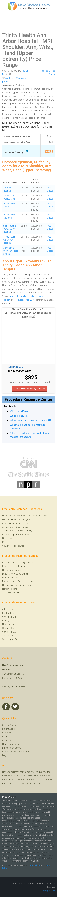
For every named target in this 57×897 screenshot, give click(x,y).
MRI (4, 542)
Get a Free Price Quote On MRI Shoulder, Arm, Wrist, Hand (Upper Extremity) (28, 313)
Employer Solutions (11, 748)
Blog (4, 736)
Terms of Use (24, 751)
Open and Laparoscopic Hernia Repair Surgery (24, 515)
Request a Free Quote (25, 300)
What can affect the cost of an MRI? (30, 420)
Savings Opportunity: (20, 370)
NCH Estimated (16, 367)
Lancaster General (11, 577)
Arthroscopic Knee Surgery (15, 527)
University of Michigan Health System (11, 251)
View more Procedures (13, 546)
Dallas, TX (7, 620)
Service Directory (10, 725)
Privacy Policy (9, 751)
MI (3, 74)
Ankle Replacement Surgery (15, 523)
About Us (6, 740)
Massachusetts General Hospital (18, 581)
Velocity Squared (49, 891)
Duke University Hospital (13, 566)
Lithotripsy (7, 538)
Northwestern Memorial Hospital (17, 585)
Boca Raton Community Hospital (18, 562)
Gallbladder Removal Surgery (16, 519)
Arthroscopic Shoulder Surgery (17, 531)
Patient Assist (8, 729)
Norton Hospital (10, 589)
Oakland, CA (8, 628)
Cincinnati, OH (9, 617)
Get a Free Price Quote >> (29, 388)
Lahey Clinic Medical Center (15, 574)
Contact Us (14, 744)
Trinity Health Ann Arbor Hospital (24, 38)
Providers (7, 732)
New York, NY (8, 624)
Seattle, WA (7, 635)
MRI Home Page (19, 411)
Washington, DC (10, 639)
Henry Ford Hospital (11, 570)
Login (5, 755)
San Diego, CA (9, 632)
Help (4, 744)
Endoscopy (23, 534)
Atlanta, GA (7, 609)
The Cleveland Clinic (11, 592)
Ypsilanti (25, 71)
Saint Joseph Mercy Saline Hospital (9, 229)
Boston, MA (8, 613)
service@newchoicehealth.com (17, 686)
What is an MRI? (19, 415)
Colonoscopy (9, 534)
